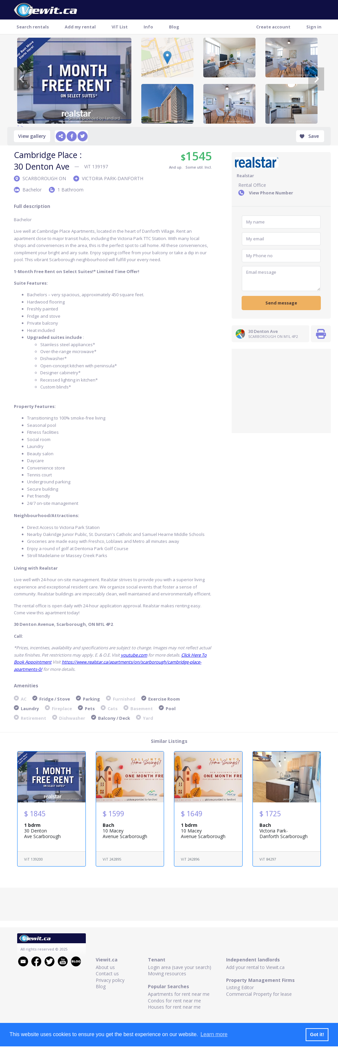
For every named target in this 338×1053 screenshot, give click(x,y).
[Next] (316, 79)
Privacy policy (110, 980)
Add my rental (80, 27)
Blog (174, 27)
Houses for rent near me (174, 1007)
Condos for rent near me (174, 1000)
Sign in (313, 27)
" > (74, 81)
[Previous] (22, 79)
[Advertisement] (281, 390)
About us (105, 967)
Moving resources (167, 973)
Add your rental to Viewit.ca (255, 967)
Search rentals (33, 27)
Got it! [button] (317, 1034)
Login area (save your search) (179, 967)
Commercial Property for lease (259, 994)
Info (148, 27)
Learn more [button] (213, 1034)
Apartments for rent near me (179, 994)
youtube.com (134, 655)
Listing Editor (240, 987)
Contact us (107, 973)
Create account (273, 27)
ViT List (120, 27)
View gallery (32, 136)
